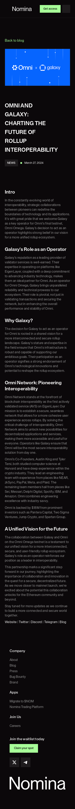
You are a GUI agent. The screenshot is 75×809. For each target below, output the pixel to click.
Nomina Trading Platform (26, 707)
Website (11, 622)
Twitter (24, 622)
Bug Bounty (18, 676)
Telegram (51, 622)
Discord (36, 622)
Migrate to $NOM (22, 701)
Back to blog (14, 40)
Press (14, 671)
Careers (15, 726)
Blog (63, 622)
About (14, 660)
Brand (14, 682)
